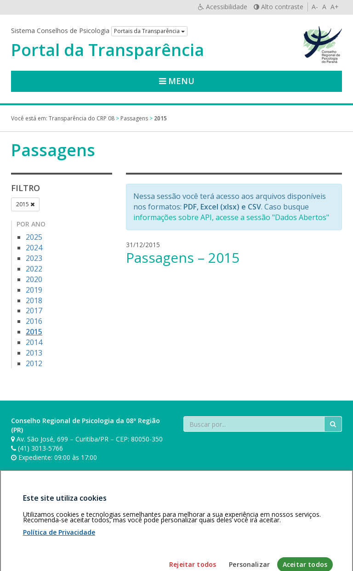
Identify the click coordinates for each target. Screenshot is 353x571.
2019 (34, 290)
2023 (34, 258)
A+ (334, 6)
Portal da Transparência (107, 50)
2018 (34, 300)
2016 (34, 321)
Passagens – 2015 (182, 257)
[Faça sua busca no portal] (254, 424)
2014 (34, 342)
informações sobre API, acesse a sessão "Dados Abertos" (231, 217)
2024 (34, 248)
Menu (176, 80)
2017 (34, 310)
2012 (34, 363)
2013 (34, 353)
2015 (25, 204)
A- (315, 6)
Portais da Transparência (149, 31)
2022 (34, 269)
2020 (34, 279)
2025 (34, 237)
